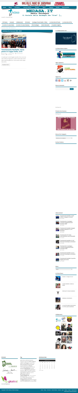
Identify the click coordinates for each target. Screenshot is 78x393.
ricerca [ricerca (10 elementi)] (32, 372)
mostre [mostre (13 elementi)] (32, 368)
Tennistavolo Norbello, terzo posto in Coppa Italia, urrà (12, 50)
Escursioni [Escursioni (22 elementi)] (31, 364)
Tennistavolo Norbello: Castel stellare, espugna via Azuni (67, 216)
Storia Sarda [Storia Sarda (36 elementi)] (27, 378)
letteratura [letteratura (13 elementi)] (32, 367)
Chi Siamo (4, 22)
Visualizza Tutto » (5, 64)
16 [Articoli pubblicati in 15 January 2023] (54, 365)
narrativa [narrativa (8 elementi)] (22, 370)
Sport (44, 7)
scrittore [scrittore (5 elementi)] (30, 375)
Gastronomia (65, 7)
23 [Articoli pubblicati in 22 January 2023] (54, 367)
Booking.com (58, 107)
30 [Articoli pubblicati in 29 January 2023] (54, 368)
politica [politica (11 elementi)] (26, 371)
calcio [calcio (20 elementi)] (21, 363)
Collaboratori (19, 22)
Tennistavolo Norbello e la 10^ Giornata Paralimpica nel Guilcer (68, 241)
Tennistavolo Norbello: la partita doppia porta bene (68, 259)
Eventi (57, 7)
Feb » (42, 370)
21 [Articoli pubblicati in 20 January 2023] (49, 367)
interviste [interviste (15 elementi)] (22, 367)
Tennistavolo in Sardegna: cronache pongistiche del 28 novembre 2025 (66, 247)
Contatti (12, 22)
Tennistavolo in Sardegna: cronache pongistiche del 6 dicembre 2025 (66, 222)
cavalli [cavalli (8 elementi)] (30, 363)
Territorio (17, 7)
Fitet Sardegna (35, 25)
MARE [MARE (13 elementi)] (21, 368)
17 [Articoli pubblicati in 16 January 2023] (40, 367)
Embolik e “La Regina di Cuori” (67, 276)
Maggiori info (45, 1)
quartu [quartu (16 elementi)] (29, 371)
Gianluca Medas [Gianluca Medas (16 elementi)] (28, 365)
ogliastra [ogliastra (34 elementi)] (27, 370)
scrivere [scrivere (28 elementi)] (22, 377)
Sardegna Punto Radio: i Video (39, 22)
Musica (51, 7)
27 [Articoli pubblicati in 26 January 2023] (47, 368)
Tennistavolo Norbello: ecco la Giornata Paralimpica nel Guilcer (68, 253)
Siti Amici (27, 22)
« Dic (40, 370)
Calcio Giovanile (45, 25)
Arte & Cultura (27, 7)
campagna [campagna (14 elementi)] (26, 363)
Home (4, 7)
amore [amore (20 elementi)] (28, 360)
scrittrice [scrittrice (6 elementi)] (34, 375)
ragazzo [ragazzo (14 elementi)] (28, 372)
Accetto (51, 1)
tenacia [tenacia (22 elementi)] (30, 379)
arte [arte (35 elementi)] (30, 361)
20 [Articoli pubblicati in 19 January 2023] (47, 367)
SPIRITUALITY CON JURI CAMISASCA (68, 291)
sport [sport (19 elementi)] (21, 378)
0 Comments (9, 54)
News (10, 7)
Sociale (37, 7)
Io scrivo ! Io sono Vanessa (22, 25)
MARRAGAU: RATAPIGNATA (67, 298)
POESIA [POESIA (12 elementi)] (22, 371)
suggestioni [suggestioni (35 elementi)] (24, 379)
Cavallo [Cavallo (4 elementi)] (33, 363)
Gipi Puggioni (4, 53)
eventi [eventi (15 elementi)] (21, 365)
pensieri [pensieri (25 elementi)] (32, 370)
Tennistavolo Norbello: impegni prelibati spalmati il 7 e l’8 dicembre (67, 229)
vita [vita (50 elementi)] (35, 381)
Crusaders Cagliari (56, 25)
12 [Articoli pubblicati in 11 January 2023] (44, 365)
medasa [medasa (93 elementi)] (26, 368)
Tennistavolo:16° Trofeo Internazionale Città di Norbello (67, 235)
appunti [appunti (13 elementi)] (26, 361)
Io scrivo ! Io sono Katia (8, 25)
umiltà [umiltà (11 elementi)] (31, 381)
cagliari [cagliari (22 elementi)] (34, 361)
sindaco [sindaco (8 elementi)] (32, 377)
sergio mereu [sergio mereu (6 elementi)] (28, 377)
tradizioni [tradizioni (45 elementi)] (26, 381)
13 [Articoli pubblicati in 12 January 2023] (47, 365)
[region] (39, 3)
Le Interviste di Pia (67, 22)
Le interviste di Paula (55, 22)
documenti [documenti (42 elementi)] (24, 364)
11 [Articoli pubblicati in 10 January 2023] (42, 365)
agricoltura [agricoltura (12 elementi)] (23, 360)
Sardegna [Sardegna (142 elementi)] (24, 375)
